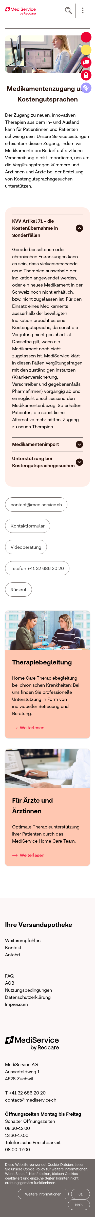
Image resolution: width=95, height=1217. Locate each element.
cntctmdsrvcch (36, 502)
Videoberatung (26, 545)
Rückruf (18, 588)
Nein (79, 1205)
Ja (81, 1194)
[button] (83, 11)
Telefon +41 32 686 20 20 (37, 566)
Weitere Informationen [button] (43, 1194)
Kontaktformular (28, 524)
